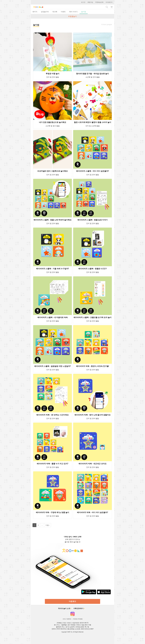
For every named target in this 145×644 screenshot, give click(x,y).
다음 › (48, 525)
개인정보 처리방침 (77, 619)
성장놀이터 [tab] (45, 12)
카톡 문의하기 (78, 608)
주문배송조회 (99, 2)
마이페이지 (109, 2)
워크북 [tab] (54, 12)
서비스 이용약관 (67, 619)
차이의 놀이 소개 (64, 608)
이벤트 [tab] (63, 12)
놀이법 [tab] (83, 12)
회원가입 (90, 2)
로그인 (83, 2)
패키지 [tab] (35, 12)
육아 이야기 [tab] (73, 12)
